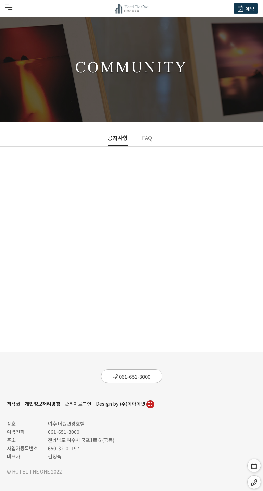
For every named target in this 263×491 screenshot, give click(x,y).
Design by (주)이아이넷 (125, 403)
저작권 (13, 403)
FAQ (147, 138)
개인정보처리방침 (42, 403)
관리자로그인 (78, 403)
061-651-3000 (131, 376)
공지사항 (118, 138)
